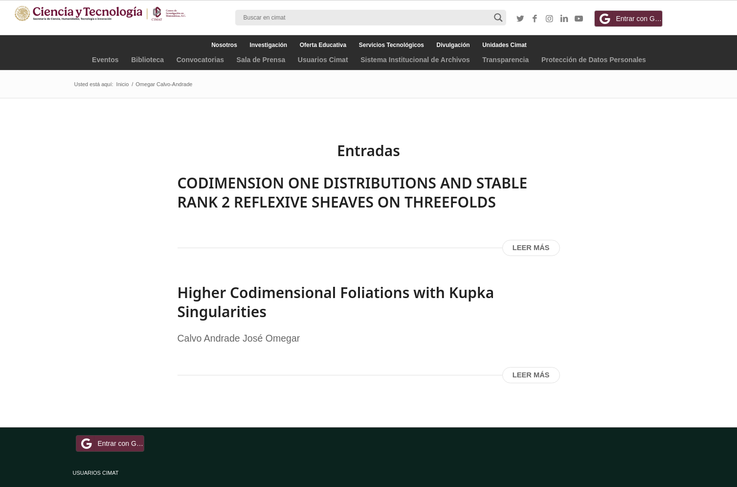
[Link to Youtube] (579, 19)
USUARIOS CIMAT (96, 473)
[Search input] (366, 17)
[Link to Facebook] (535, 19)
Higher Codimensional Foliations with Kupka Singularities (336, 302)
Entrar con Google (630, 18)
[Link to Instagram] (549, 19)
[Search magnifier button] (498, 17)
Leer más (531, 248)
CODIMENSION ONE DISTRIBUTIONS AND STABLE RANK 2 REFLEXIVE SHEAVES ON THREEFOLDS (353, 192)
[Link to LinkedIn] (564, 19)
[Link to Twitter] (520, 19)
